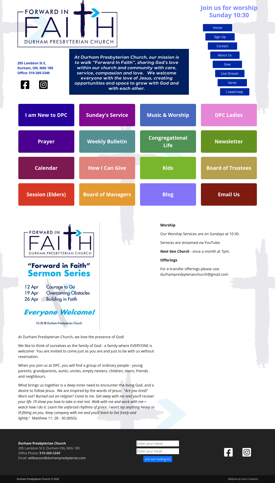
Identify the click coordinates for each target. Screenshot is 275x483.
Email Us (229, 194)
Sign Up (220, 37)
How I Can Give (107, 167)
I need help (234, 92)
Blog (167, 194)
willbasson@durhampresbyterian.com (57, 458)
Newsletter (229, 141)
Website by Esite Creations (243, 479)
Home (217, 27)
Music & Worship (168, 114)
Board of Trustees (228, 167)
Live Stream (230, 73)
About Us (225, 55)
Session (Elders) (46, 194)
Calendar (46, 167)
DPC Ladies (229, 114)
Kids (168, 167)
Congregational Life (168, 141)
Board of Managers (107, 194)
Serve (232, 82)
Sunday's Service (107, 114)
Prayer (46, 141)
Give (227, 64)
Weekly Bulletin (107, 141)
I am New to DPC (46, 114)
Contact (222, 46)
